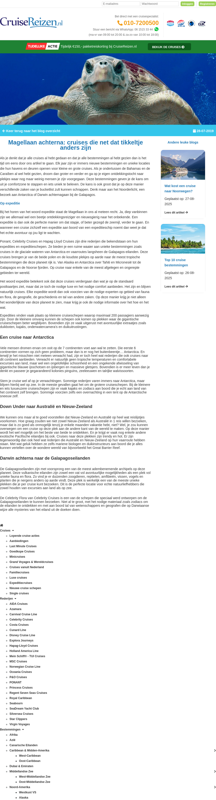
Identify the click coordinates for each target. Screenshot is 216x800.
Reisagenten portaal (93, 631)
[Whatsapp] (156, 29)
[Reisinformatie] (164, 59)
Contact (85, 584)
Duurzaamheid (89, 684)
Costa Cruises (11, 605)
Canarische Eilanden (54, 610)
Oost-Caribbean (51, 684)
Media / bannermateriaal (95, 663)
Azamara (8, 589)
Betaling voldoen (90, 600)
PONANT (8, 663)
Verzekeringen (89, 594)
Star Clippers (10, 699)
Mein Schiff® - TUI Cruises (19, 636)
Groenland (48, 636)
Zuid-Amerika (49, 736)
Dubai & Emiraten (52, 626)
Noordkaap (48, 668)
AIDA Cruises (10, 584)
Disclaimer (86, 753)
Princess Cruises (13, 668)
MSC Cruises (10, 642)
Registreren (207, 3)
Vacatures (86, 668)
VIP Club (85, 653)
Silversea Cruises (13, 694)
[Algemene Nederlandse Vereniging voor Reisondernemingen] (169, 23)
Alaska (45, 589)
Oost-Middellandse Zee (56, 689)
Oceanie (46, 678)
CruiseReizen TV (90, 658)
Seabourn (8, 684)
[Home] (4, 46)
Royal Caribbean (13, 678)
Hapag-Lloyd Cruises (15, 626)
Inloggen (187, 3)
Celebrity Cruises (13, 600)
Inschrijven (192, 549)
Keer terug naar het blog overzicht (31, 143)
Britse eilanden (50, 605)
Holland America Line (15, 631)
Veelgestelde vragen (93, 589)
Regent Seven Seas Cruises (20, 673)
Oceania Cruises (13, 652)
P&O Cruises (10, 657)
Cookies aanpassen (92, 689)
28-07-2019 (203, 143)
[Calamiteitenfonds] (191, 23)
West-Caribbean (51, 720)
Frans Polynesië (51, 631)
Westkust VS (49, 731)
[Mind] (131, 783)
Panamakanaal (50, 699)
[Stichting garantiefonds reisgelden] (180, 23)
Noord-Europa (50, 663)
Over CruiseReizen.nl (93, 647)
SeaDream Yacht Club (16, 689)
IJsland (45, 647)
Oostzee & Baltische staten (58, 694)
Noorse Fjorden (51, 673)
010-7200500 (141, 23)
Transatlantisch (51, 704)
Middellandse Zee (52, 652)
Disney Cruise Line (14, 615)
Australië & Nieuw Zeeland (58, 594)
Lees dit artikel (176, 224)
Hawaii (45, 642)
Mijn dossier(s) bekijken (95, 615)
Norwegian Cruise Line (16, 647)
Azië (44, 600)
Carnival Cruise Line (15, 594)
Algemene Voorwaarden (121, 753)
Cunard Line (10, 610)
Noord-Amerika (51, 657)
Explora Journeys (13, 621)
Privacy (99, 753)
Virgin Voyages (11, 704)
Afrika (45, 584)
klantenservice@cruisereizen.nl (138, 642)
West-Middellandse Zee (56, 725)
